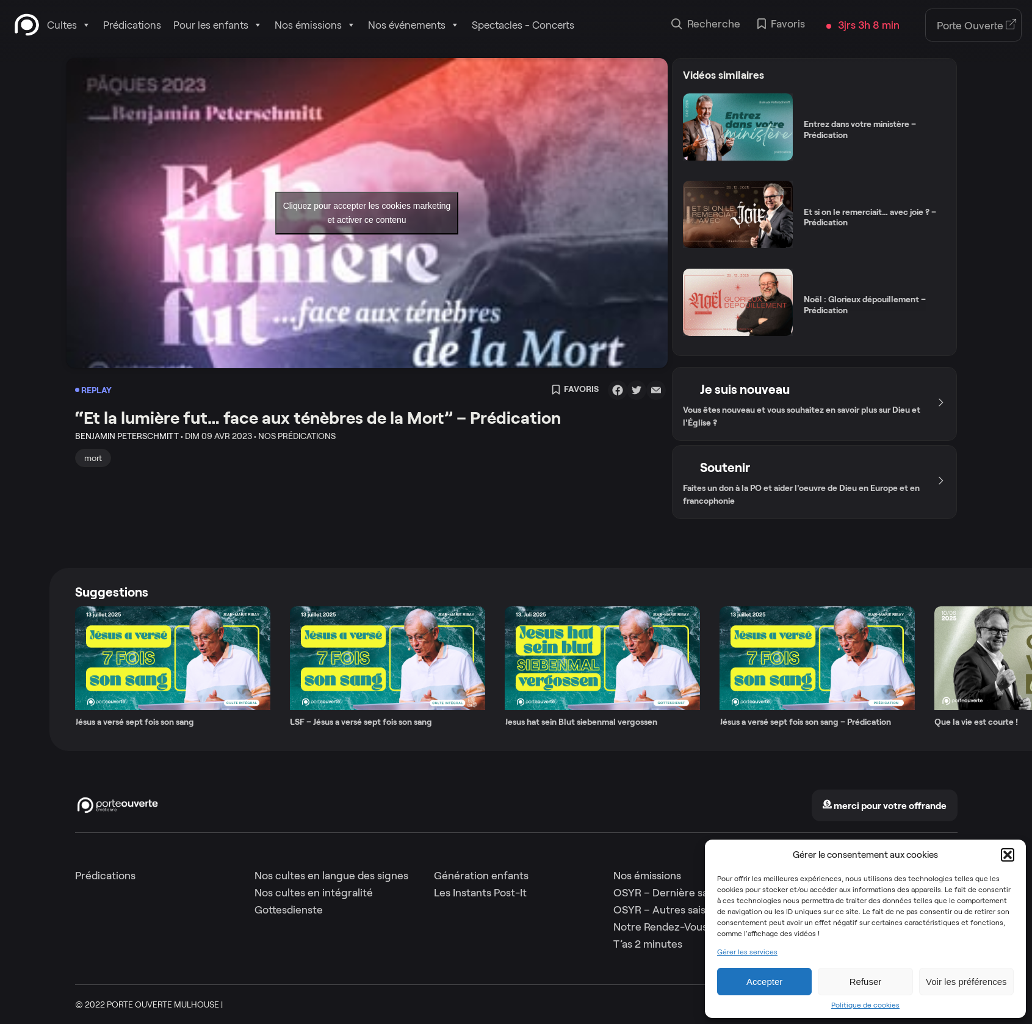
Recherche (705, 25)
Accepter (764, 981)
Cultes (69, 25)
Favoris (781, 25)
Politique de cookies (865, 1005)
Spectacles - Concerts (523, 25)
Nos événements (414, 25)
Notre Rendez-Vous (660, 927)
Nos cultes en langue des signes (331, 876)
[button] (1007, 855)
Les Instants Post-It (480, 893)
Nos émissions (315, 25)
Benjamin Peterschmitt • (129, 436)
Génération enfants (481, 876)
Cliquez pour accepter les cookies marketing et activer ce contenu (367, 213)
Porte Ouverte (977, 26)
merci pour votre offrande (884, 806)
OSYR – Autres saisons (668, 910)
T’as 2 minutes (647, 944)
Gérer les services (747, 952)
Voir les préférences (966, 981)
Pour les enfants (217, 25)
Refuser (866, 981)
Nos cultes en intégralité (313, 893)
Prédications (132, 25)
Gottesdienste (288, 910)
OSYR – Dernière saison (670, 893)
